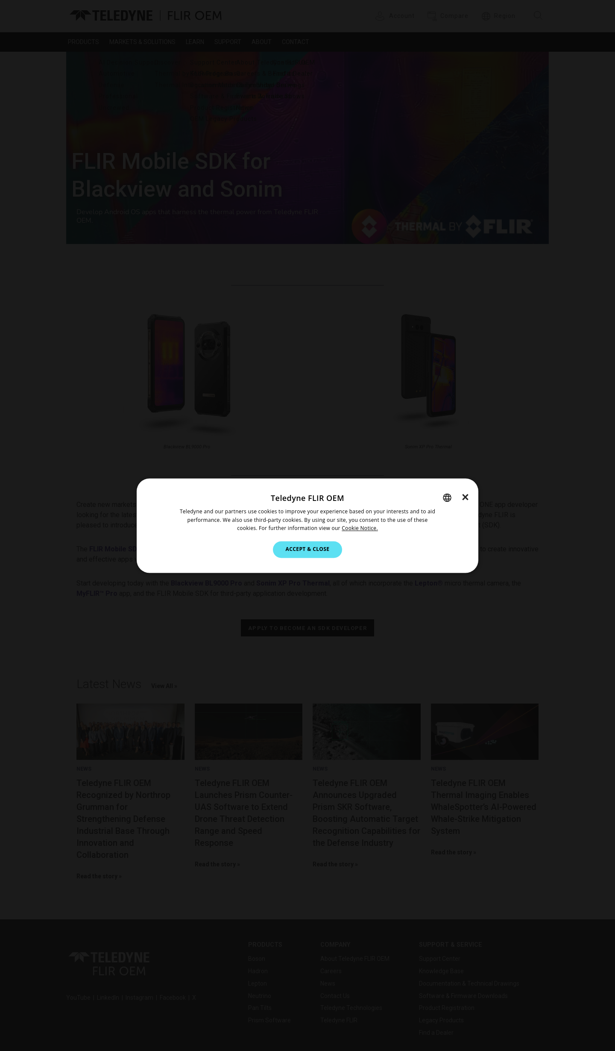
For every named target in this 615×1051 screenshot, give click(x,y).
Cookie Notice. (360, 528)
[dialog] (307, 525)
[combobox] (447, 497)
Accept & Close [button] (308, 549)
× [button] (465, 497)
